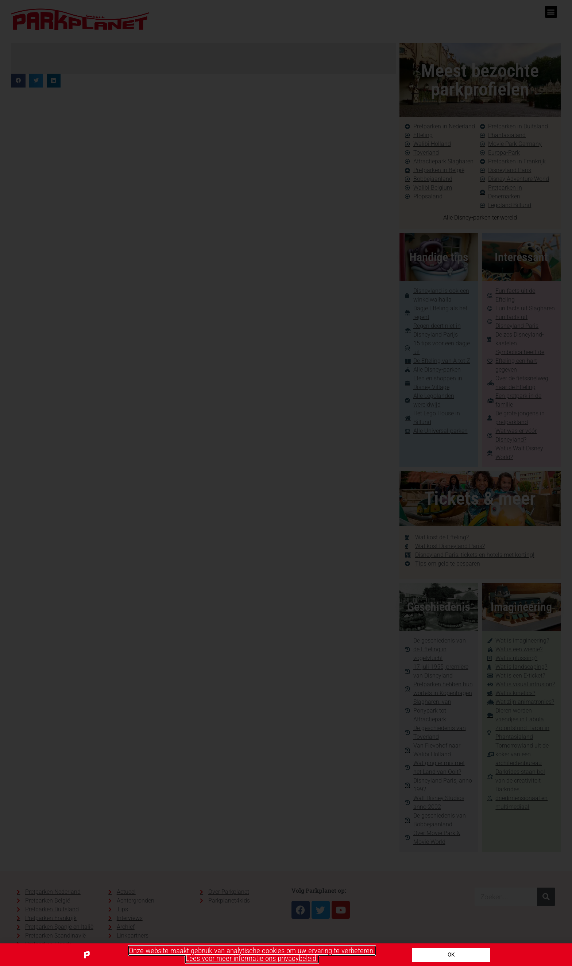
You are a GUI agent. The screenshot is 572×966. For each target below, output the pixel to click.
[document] (286, 483)
